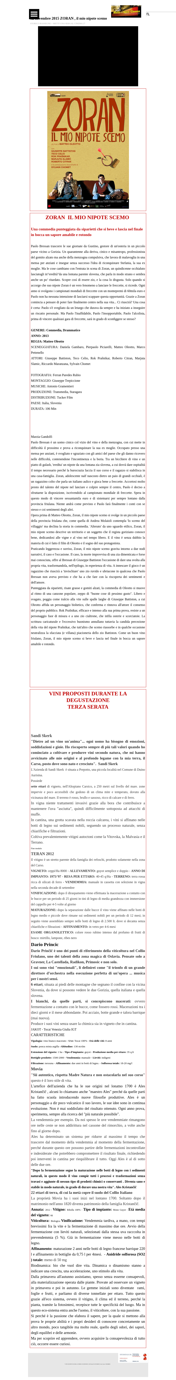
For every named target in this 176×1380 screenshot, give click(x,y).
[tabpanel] (88, 450)
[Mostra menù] (34, 14)
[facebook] (75, 8)
